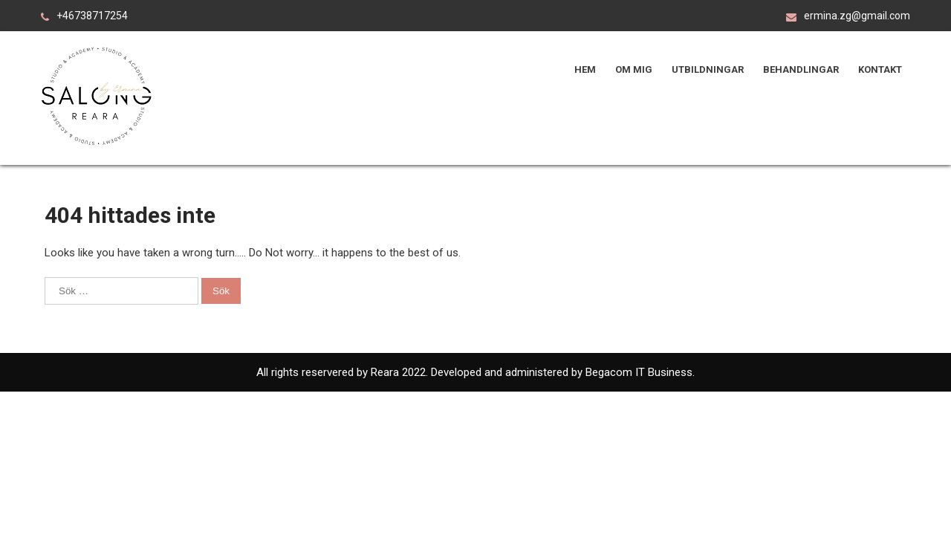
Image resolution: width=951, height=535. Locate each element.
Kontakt (880, 69)
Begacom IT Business (637, 372)
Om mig (633, 69)
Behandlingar (801, 69)
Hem (585, 69)
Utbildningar (708, 69)
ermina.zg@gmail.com (857, 16)
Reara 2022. (401, 372)
